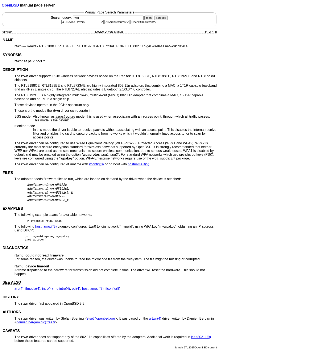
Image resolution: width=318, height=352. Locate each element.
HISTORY (11, 298)
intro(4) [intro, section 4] (47, 290)
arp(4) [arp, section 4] (19, 290)
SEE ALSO (12, 284)
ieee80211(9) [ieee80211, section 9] (201, 338)
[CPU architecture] (116, 22)
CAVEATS (11, 332)
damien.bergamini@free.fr (35, 323)
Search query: (98, 17)
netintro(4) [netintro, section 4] (62, 290)
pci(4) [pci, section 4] (76, 290)
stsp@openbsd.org (101, 319)
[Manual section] (82, 22)
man (149, 17)
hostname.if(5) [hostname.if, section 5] (138, 164)
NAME (8, 40)
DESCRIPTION (15, 70)
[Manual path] (143, 22)
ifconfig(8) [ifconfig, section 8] (96, 164)
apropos (161, 17)
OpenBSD (10, 5)
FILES (8, 173)
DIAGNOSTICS (15, 249)
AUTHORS (12, 313)
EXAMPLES (13, 208)
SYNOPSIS (12, 55)
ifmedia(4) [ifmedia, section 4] (32, 290)
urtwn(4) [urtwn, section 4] (155, 319)
